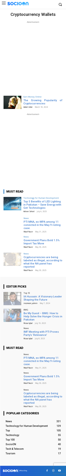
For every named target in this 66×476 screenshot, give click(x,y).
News (26, 218)
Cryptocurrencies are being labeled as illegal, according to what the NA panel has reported (43, 262)
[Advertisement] (33, 57)
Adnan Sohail (28, 211)
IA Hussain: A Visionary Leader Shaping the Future (43, 298)
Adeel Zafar (28, 107)
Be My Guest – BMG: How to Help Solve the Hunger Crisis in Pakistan (43, 316)
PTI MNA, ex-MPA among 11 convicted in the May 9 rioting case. (42, 225)
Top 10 (27, 293)
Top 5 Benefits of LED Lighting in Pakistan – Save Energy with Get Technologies (42, 204)
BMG (26, 310)
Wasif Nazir (28, 231)
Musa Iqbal (28, 323)
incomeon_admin (30, 303)
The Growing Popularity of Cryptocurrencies (43, 102)
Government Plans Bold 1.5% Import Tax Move (42, 242)
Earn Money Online (32, 97)
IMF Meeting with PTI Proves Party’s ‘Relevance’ (41, 333)
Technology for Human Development (41, 198)
